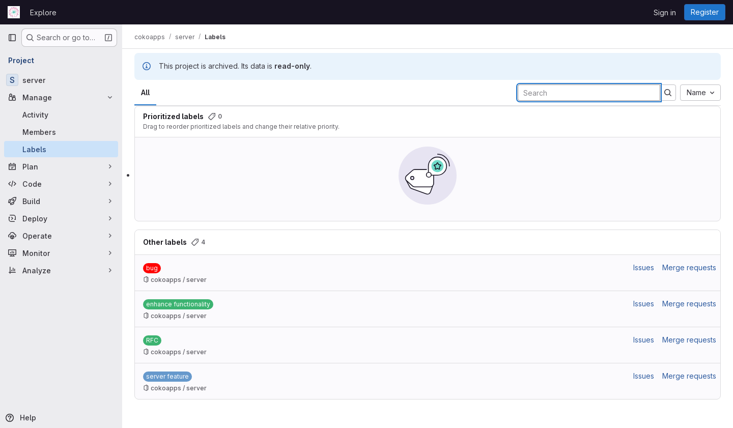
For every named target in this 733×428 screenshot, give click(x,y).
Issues (643, 267)
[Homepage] (14, 12)
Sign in (665, 12)
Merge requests (689, 267)
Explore (43, 12)
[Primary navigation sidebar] (12, 38)
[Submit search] (668, 92)
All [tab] (145, 92)
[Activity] (61, 114)
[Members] (61, 132)
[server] (61, 80)
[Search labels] (589, 92)
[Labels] (61, 149)
